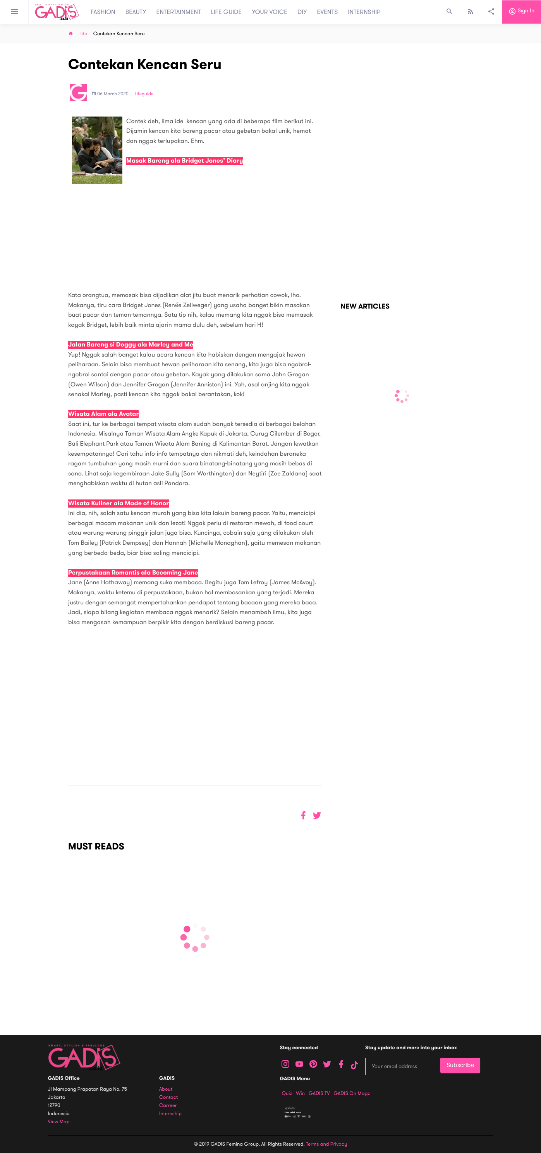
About (165, 1089)
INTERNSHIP (364, 12)
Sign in (521, 12)
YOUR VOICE (269, 12)
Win (300, 1093)
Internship (170, 1113)
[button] (317, 815)
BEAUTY (135, 12)
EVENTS (327, 12)
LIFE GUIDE (226, 12)
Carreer (168, 1105)
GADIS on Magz (351, 1093)
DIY (302, 12)
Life (83, 33)
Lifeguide (144, 94)
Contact (168, 1097)
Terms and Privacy (326, 1144)
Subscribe (460, 1065)
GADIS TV (319, 1093)
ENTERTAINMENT (178, 12)
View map (59, 1121)
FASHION (103, 12)
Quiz (287, 1093)
